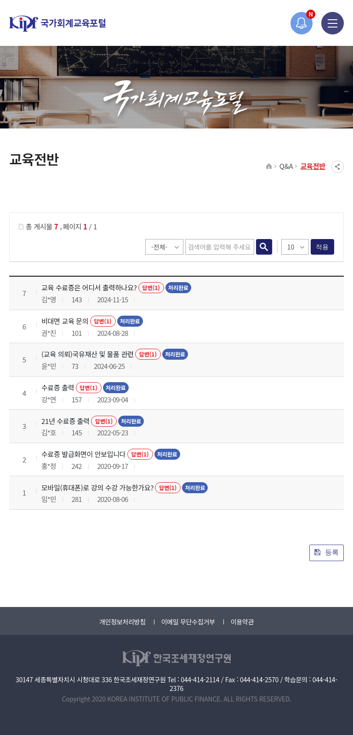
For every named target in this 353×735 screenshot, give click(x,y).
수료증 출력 (57, 387)
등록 (326, 552)
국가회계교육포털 (57, 24)
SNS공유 (337, 167)
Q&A (286, 166)
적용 (322, 247)
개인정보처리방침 (122, 621)
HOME (269, 167)
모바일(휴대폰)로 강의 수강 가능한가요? (97, 487)
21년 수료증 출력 (65, 421)
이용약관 (242, 621)
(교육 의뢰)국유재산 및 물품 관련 (87, 354)
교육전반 (312, 166)
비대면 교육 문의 (64, 321)
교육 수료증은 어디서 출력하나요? (89, 287)
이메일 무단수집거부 (188, 621)
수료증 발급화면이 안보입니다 (83, 454)
